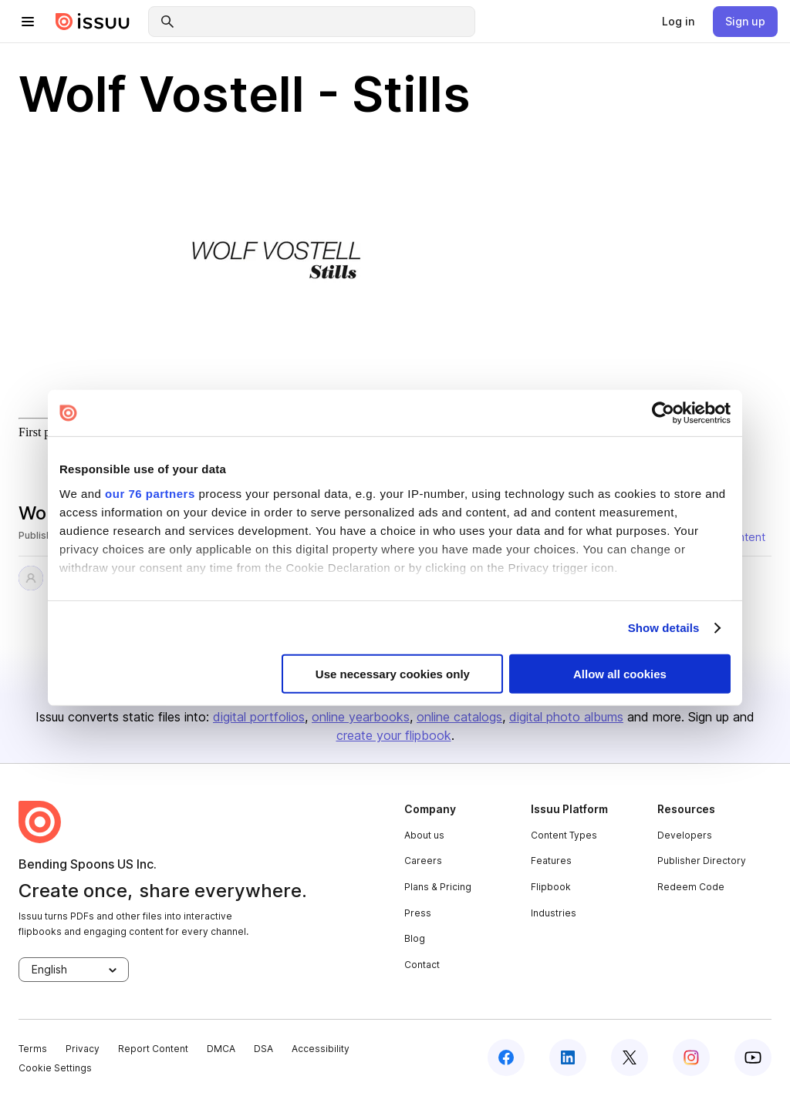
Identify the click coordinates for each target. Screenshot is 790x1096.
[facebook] (506, 1057)
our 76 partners (150, 492)
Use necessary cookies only (393, 674)
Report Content (153, 1048)
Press (417, 913)
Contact (422, 964)
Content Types (564, 835)
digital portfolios (259, 717)
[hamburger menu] (27, 21)
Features (551, 860)
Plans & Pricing (437, 887)
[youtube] (752, 1057)
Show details (664, 627)
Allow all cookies (620, 674)
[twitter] (629, 1057)
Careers (423, 860)
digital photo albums (566, 717)
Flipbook (551, 887)
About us (424, 835)
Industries (553, 913)
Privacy (83, 1048)
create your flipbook (393, 735)
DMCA (221, 1048)
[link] (678, 21)
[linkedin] (567, 1057)
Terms (33, 1048)
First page (43, 432)
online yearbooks (361, 717)
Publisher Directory (701, 860)
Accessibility (320, 1048)
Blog (414, 938)
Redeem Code (690, 887)
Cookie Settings (55, 1068)
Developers (684, 835)
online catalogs (459, 717)
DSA (263, 1048)
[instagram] (691, 1057)
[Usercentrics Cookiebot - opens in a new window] (663, 413)
